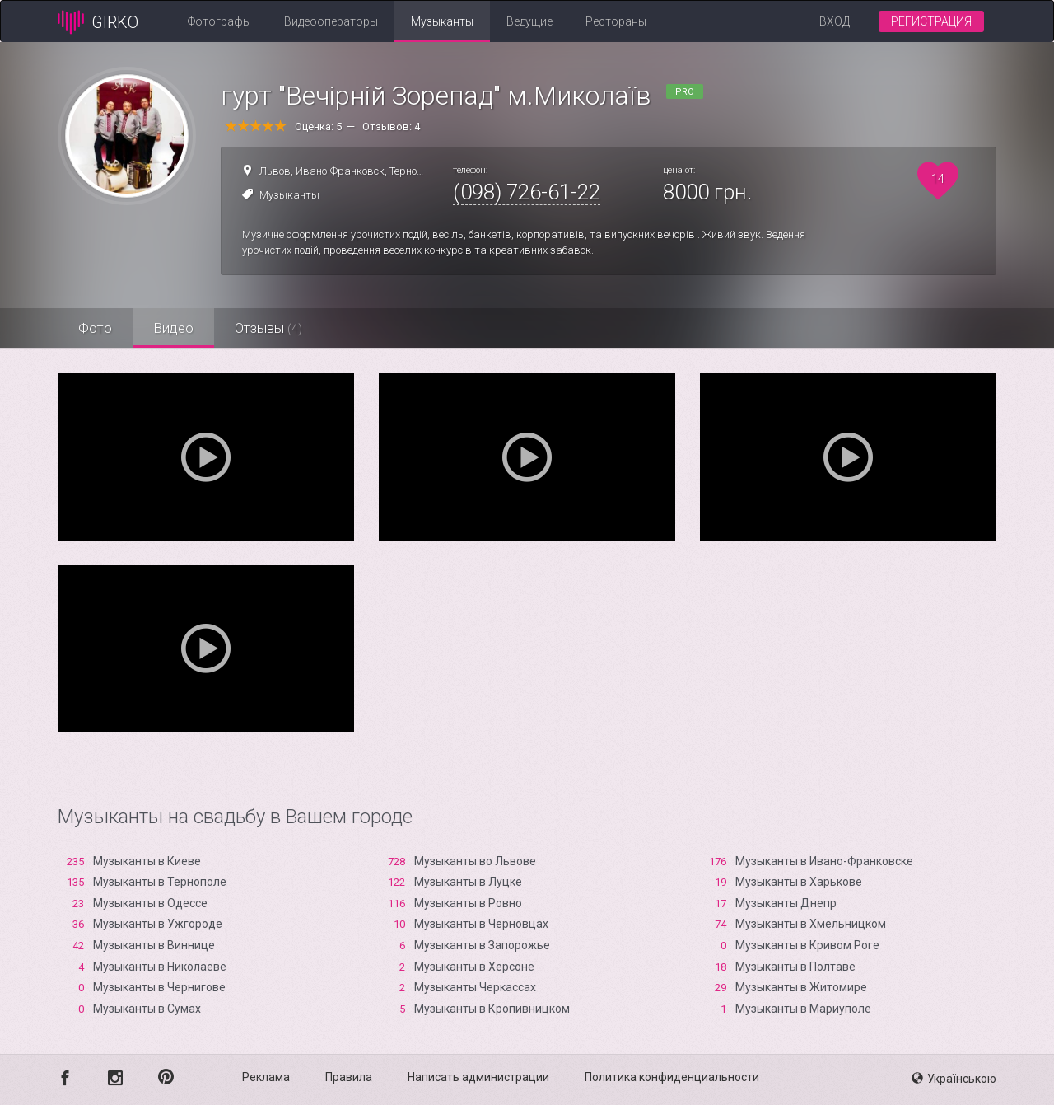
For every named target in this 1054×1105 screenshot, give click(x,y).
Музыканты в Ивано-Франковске (824, 861)
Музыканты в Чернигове (159, 987)
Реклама (266, 1077)
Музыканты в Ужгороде (157, 923)
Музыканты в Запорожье (482, 945)
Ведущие (529, 21)
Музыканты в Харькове (798, 881)
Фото (95, 328)
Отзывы (268, 328)
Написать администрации (478, 1077)
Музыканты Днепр (786, 903)
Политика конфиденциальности (672, 1077)
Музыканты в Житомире (801, 987)
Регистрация (931, 21)
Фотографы (219, 21)
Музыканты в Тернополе (159, 881)
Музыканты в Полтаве (795, 966)
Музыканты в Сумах (147, 1008)
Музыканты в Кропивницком (492, 1008)
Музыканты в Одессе (150, 903)
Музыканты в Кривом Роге (807, 945)
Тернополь (414, 171)
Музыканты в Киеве (147, 861)
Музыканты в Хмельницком (810, 923)
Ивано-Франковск (340, 171)
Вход (834, 21)
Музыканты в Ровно (468, 903)
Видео (173, 328)
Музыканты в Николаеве (159, 966)
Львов (275, 171)
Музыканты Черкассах (475, 987)
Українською (954, 1078)
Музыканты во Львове (475, 861)
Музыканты (442, 21)
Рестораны (615, 21)
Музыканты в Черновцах (481, 923)
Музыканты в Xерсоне (474, 966)
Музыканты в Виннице (154, 945)
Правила (348, 1077)
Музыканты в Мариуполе (803, 1008)
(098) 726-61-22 (526, 192)
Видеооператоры (331, 21)
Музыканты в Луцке (468, 881)
